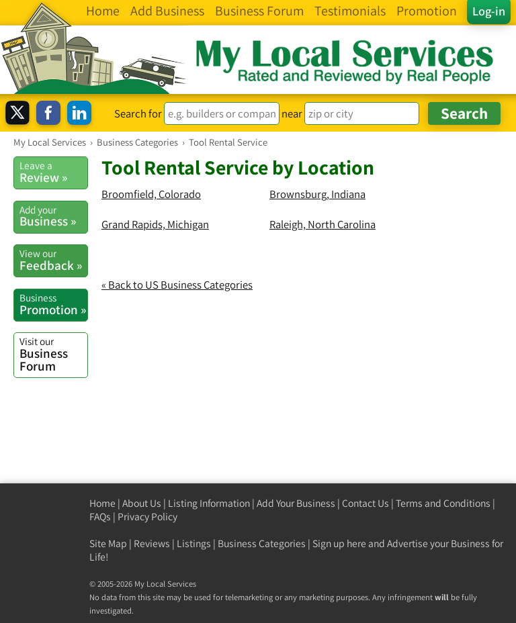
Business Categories (262, 543)
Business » (53, 216)
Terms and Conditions (443, 503)
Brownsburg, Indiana (317, 194)
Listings (194, 543)
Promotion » (53, 304)
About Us (141, 503)
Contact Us (365, 503)
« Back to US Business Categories (177, 284)
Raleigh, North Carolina (322, 224)
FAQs (100, 516)
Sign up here (339, 543)
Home (102, 503)
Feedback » (53, 259)
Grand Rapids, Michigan (155, 224)
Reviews (152, 543)
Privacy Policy (147, 516)
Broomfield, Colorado (151, 194)
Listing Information (209, 503)
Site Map (108, 543)
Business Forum (53, 354)
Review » (53, 171)
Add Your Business (296, 503)
